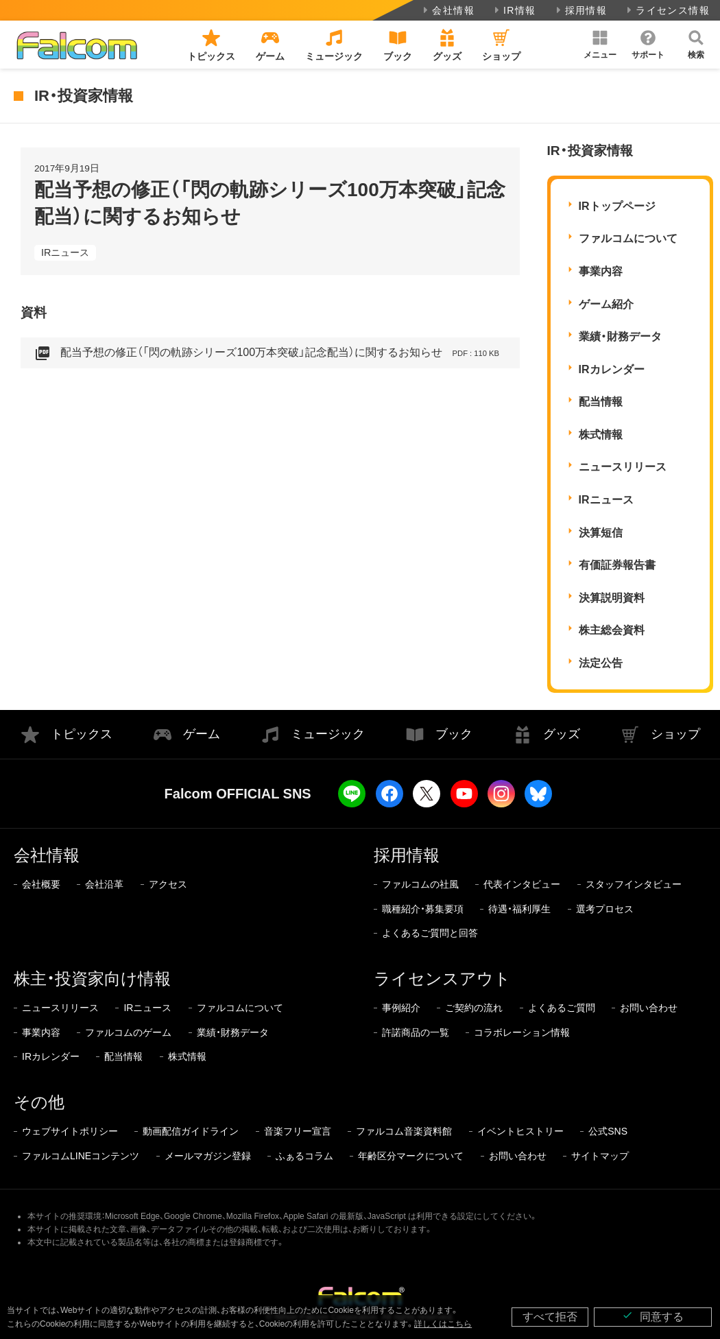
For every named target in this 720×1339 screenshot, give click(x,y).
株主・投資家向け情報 (92, 978)
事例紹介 (401, 1007)
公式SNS (607, 1131)
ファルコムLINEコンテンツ (80, 1155)
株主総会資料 (612, 630)
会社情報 (447, 10)
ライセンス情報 (667, 10)
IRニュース (65, 252)
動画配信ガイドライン (191, 1131)
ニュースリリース (623, 467)
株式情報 (601, 434)
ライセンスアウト (442, 978)
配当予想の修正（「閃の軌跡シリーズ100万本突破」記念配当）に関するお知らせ (266, 353)
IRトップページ (617, 206)
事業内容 (601, 271)
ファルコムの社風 (420, 884)
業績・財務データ (620, 336)
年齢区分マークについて (411, 1155)
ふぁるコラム (304, 1155)
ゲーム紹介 (606, 304)
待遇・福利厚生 (519, 908)
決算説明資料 (612, 598)
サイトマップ (600, 1155)
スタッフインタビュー (634, 884)
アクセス (168, 884)
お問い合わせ (648, 1007)
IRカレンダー (612, 369)
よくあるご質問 (561, 1007)
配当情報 (601, 401)
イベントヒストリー (520, 1131)
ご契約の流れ (474, 1007)
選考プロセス (605, 908)
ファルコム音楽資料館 (404, 1131)
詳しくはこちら (443, 1324)
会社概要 (41, 884)
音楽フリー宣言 (297, 1131)
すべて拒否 (550, 1317)
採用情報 (580, 10)
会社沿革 (104, 884)
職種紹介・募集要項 (423, 908)
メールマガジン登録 (208, 1155)
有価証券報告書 (617, 565)
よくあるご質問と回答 (430, 932)
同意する (653, 1316)
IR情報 (514, 10)
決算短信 (601, 532)
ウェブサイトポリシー (70, 1131)
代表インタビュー (521, 884)
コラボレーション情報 (522, 1032)
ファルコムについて (628, 238)
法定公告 (601, 663)
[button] (600, 45)
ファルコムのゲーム (128, 1032)
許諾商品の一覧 (415, 1032)
